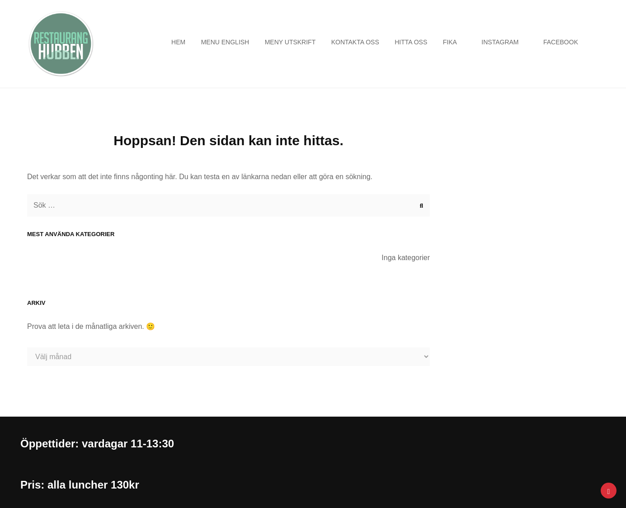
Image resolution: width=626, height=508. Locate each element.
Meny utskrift (290, 42)
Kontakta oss (355, 42)
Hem (178, 42)
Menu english (225, 42)
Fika (450, 42)
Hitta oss (411, 42)
